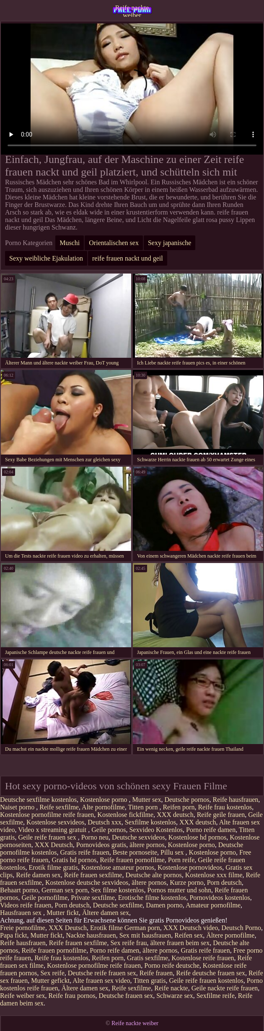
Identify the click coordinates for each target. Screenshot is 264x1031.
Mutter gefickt (50, 980)
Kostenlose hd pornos (197, 837)
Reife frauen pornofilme (132, 859)
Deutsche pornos (186, 799)
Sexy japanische (170, 242)
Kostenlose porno (104, 799)
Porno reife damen (211, 829)
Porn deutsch (224, 882)
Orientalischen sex (114, 242)
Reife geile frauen (221, 814)
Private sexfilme (92, 897)
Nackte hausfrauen (91, 935)
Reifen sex (188, 935)
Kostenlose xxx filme (214, 875)
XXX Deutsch (54, 844)
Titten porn (143, 807)
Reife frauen (156, 973)
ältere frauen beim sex (180, 942)
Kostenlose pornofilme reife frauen (47, 814)
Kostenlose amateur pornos (117, 867)
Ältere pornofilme (230, 935)
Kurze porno (186, 882)
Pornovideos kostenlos (219, 897)
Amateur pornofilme (213, 905)
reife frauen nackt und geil (127, 258)
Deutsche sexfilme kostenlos (38, 799)
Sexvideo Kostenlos (156, 829)
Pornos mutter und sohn (179, 890)
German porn (142, 927)
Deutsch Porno (241, 927)
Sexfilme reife (216, 995)
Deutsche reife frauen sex (102, 973)
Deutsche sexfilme (118, 905)
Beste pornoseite (135, 852)
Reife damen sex (38, 875)
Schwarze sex (174, 995)
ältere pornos (146, 844)
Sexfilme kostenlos (150, 822)
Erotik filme (106, 927)
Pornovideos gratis (101, 844)
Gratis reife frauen (84, 852)
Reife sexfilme (59, 807)
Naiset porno (18, 807)
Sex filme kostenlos (117, 890)
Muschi (70, 242)
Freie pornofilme (22, 927)
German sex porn (64, 890)
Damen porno (164, 905)
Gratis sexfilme (147, 957)
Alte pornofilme (103, 807)
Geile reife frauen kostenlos (206, 980)
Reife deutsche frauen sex (210, 973)
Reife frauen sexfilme (93, 875)
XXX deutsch (175, 814)
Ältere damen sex (105, 912)
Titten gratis (149, 980)
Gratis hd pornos (74, 859)
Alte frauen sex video (101, 980)
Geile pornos (108, 829)
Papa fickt (13, 935)
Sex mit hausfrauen (145, 935)
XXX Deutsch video (190, 927)
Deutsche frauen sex (125, 995)
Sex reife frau (128, 942)
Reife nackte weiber (132, 10)
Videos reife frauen (26, 905)
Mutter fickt (63, 912)
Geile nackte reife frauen (225, 988)
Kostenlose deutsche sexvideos (86, 882)
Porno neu (95, 837)
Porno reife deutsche (171, 965)
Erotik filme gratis (53, 867)
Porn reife (181, 859)
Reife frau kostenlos (225, 807)
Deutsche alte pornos (153, 875)
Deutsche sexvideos (138, 837)
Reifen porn (178, 807)
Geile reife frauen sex (48, 837)
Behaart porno (19, 890)
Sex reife (52, 973)
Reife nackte (171, 988)
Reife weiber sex (22, 995)
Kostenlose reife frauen (202, 957)
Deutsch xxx (104, 822)
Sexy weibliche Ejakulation (46, 258)
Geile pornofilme (45, 897)
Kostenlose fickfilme (125, 814)
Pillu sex (173, 852)
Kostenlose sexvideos (55, 822)
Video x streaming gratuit (53, 829)
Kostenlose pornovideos (190, 867)
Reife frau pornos (72, 995)
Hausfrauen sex (21, 912)
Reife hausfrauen (235, 799)
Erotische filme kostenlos (152, 897)
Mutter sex (146, 799)
